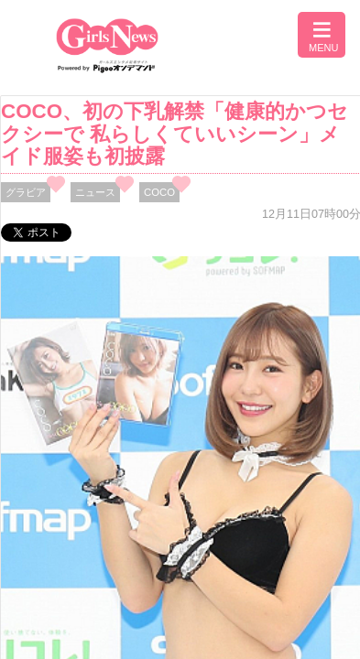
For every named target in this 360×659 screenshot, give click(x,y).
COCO (159, 192)
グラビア (25, 192)
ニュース (95, 192)
